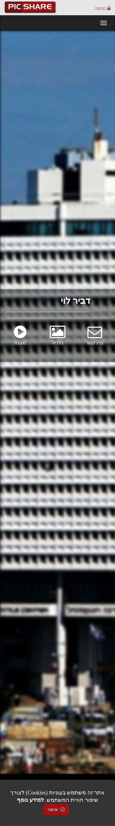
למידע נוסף (30, 800)
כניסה (102, 8)
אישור (56, 809)
